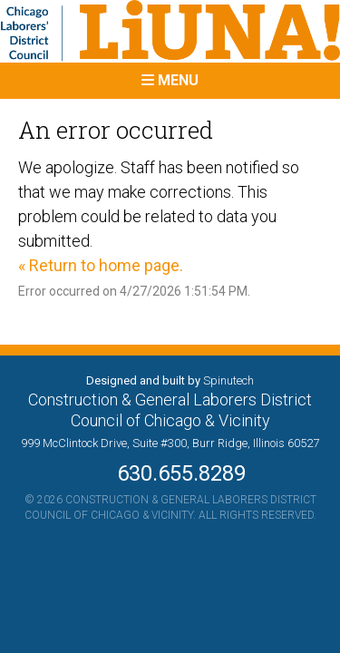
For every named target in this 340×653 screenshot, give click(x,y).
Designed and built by (170, 380)
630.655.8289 (170, 473)
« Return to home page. (100, 265)
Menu (170, 80)
